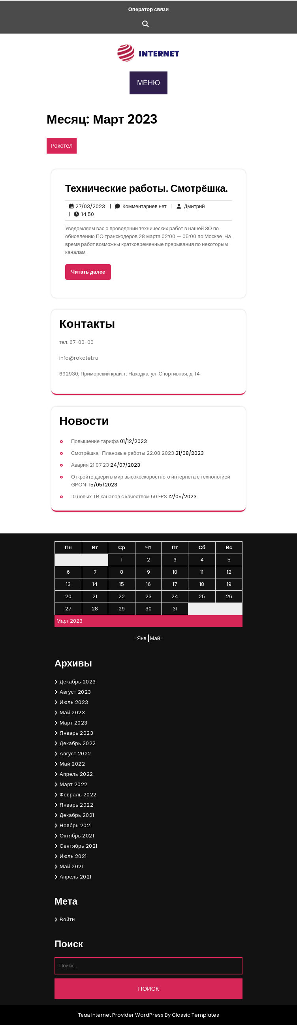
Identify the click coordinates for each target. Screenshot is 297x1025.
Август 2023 (75, 692)
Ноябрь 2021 (76, 825)
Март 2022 (74, 784)
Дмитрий (188, 206)
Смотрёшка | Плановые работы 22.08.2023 (122, 453)
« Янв (139, 638)
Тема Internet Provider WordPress (121, 1015)
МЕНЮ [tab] (148, 83)
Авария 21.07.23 (90, 465)
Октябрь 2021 (77, 835)
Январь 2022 (76, 805)
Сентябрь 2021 (79, 846)
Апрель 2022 (76, 774)
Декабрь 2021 (77, 815)
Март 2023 (74, 723)
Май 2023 (72, 712)
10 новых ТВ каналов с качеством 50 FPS (119, 496)
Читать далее (88, 272)
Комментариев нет (138, 206)
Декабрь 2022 (78, 743)
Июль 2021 (73, 856)
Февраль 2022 (78, 794)
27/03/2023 (85, 206)
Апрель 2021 (76, 876)
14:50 (81, 214)
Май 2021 (71, 866)
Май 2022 (72, 764)
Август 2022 (75, 753)
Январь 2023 (76, 733)
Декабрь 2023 (78, 681)
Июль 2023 (74, 702)
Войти (67, 919)
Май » (157, 638)
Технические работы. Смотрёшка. (146, 188)
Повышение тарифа (95, 441)
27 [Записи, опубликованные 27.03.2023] (68, 608)
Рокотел (62, 145)
